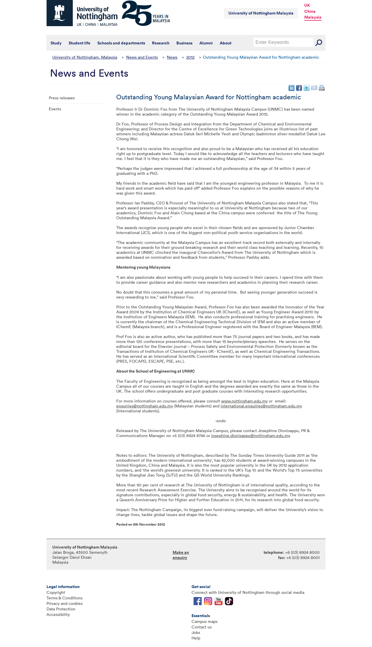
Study (56, 43)
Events (55, 109)
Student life (79, 43)
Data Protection (60, 609)
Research (160, 43)
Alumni (206, 43)
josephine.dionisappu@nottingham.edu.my (250, 435)
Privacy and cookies (64, 603)
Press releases (62, 97)
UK (307, 5)
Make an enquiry (181, 554)
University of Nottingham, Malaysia (84, 57)
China (310, 11)
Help (196, 638)
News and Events (142, 57)
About (225, 43)
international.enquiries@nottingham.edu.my (261, 406)
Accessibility (58, 614)
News (172, 57)
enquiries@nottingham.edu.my (144, 406)
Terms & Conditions (64, 598)
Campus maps (204, 621)
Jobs (196, 632)
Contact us (202, 627)
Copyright (55, 592)
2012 (190, 57)
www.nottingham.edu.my (244, 401)
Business (184, 43)
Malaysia (312, 17)
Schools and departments (121, 43)
